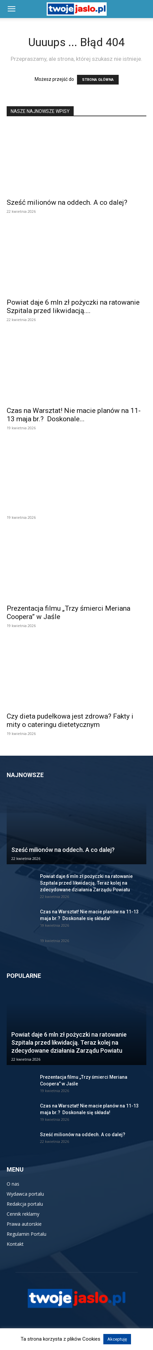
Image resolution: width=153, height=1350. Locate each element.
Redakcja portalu (25, 1204)
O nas (13, 1184)
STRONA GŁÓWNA (98, 80)
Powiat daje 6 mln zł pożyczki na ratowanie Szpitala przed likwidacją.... (73, 306)
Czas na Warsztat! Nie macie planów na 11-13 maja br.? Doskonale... (74, 415)
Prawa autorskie (24, 1224)
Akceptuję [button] (117, 1339)
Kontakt (15, 1244)
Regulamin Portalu (26, 1234)
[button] (11, 9)
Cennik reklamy (23, 1214)
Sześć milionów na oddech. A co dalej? (67, 202)
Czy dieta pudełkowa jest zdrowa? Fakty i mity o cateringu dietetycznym (70, 720)
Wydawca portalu (25, 1194)
